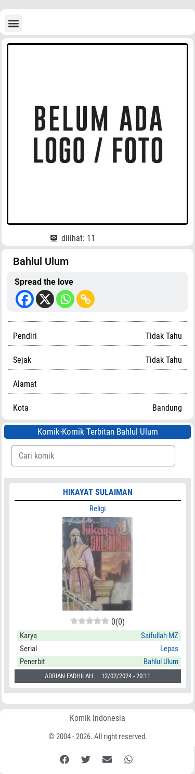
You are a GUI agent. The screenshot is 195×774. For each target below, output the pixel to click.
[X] (45, 299)
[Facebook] (25, 299)
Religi (97, 508)
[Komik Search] (93, 456)
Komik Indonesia (97, 718)
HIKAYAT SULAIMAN (98, 492)
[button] (13, 23)
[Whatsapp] (65, 299)
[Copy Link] (85, 299)
